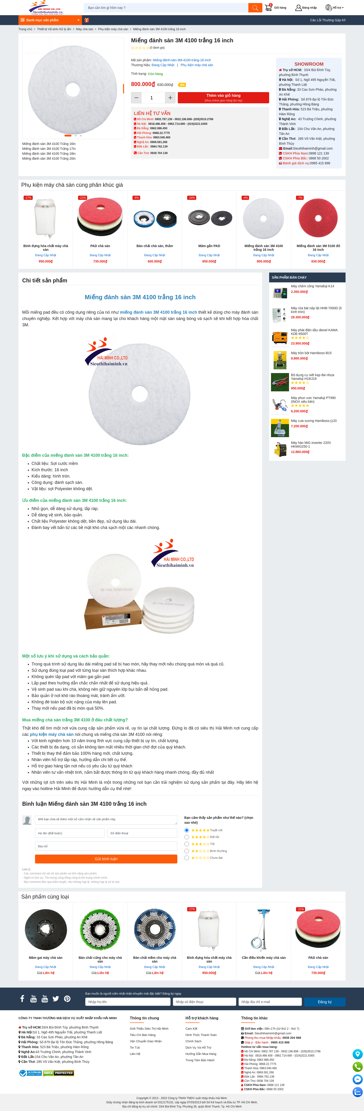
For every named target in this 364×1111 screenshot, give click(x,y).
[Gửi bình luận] (106, 859)
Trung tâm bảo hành (200, 1060)
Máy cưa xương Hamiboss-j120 (314, 421)
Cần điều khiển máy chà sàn (264, 958)
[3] (186, 844)
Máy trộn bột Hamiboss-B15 (311, 353)
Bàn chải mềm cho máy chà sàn (154, 959)
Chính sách (193, 1041)
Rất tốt (201, 837)
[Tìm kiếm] (256, 7)
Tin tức (135, 1047)
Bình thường (205, 851)
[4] (186, 837)
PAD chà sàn (100, 246)
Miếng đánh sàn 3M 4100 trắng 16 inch (264, 248)
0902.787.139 (163, 119)
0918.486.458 (156, 124)
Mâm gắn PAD (209, 246)
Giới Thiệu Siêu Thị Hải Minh (149, 1028)
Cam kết (191, 1028)
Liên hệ (135, 1054)
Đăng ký (325, 1002)
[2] (186, 851)
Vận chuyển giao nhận (146, 1041)
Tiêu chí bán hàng (143, 1035)
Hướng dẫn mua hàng (201, 1054)
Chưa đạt (203, 858)
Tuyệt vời (203, 830)
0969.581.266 (158, 142)
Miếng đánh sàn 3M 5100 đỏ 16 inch (318, 248)
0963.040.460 (161, 137)
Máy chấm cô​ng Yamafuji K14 (312, 286)
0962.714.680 (176, 124)
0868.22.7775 (161, 133)
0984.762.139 (159, 146)
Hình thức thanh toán (201, 1035)
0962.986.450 (158, 128)
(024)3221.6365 (197, 124)
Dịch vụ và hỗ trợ (198, 1047)
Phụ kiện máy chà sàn (197, 65)
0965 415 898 (320, 163)
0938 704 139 (265, 1080)
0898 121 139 (319, 153)
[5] (186, 830)
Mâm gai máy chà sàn (46, 958)
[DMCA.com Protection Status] (58, 1073)
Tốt (199, 844)
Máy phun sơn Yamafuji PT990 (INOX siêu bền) (313, 399)
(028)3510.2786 (203, 119)
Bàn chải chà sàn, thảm (154, 246)
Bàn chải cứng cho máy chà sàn (100, 959)
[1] (186, 858)
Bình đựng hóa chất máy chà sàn (45, 248)
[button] (335, 7)
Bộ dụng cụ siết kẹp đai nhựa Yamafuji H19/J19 (312, 377)
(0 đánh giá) (148, 48)
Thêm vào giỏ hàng (223, 98)
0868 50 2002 (319, 158)
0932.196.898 (183, 119)
